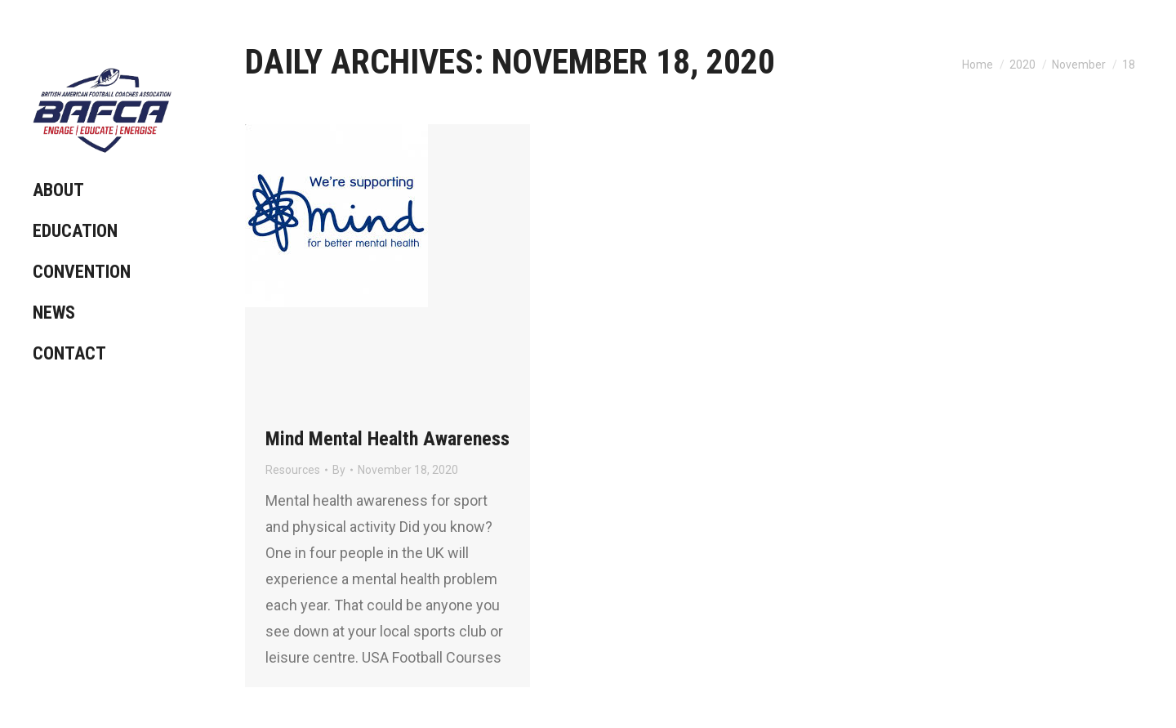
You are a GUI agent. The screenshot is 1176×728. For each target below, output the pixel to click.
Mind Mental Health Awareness (387, 438)
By (338, 469)
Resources (292, 469)
